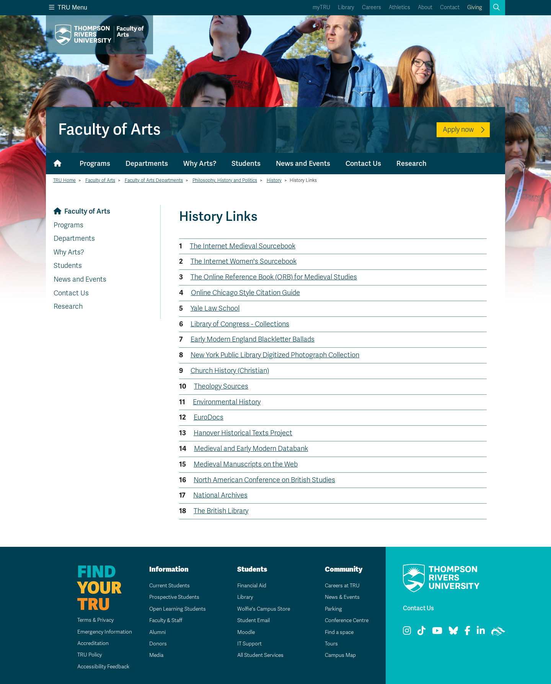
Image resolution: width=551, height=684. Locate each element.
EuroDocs (208, 417)
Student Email (250, 620)
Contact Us (363, 163)
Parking (330, 609)
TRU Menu (68, 7)
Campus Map (337, 655)
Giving (474, 7)
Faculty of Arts (100, 180)
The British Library (221, 511)
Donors (155, 643)
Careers (371, 7)
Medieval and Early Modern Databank (251, 448)
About (425, 7)
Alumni (154, 632)
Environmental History (227, 402)
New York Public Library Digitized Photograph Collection (275, 355)
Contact (450, 7)
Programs (95, 163)
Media (153, 655)
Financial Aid (249, 585)
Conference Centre (345, 620)
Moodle (243, 632)
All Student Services (258, 655)
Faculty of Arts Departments (154, 180)
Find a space (337, 632)
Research (411, 163)
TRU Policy (86, 655)
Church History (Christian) (230, 370)
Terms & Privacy (92, 620)
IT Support (246, 643)
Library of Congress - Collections (240, 324)
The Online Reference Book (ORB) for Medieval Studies (274, 277)
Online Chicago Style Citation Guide (245, 293)
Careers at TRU (340, 585)
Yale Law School (215, 308)
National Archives (220, 495)
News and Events (303, 163)
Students (246, 163)
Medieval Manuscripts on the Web (246, 464)
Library (346, 7)
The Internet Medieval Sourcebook (242, 246)
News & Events (340, 597)
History (274, 180)
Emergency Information (101, 632)
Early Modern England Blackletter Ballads (253, 339)
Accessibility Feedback (100, 666)
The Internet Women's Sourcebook (244, 261)
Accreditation (89, 643)
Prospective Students (172, 597)
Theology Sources (221, 386)
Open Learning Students (175, 609)
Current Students (167, 585)
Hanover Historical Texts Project (243, 433)
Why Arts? (199, 163)
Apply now (458, 129)
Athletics (399, 7)
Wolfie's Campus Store (261, 609)
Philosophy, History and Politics (224, 180)
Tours (328, 643)
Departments (147, 163)
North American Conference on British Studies (264, 480)
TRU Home (64, 180)
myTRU (321, 7)
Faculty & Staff (163, 620)
